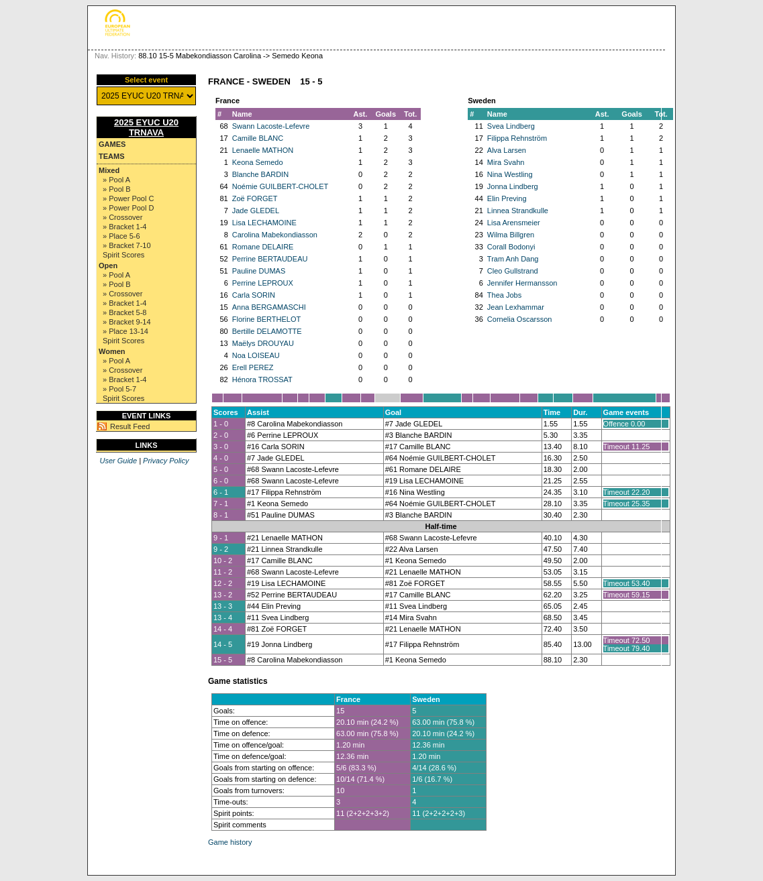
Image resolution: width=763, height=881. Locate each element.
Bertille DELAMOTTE (267, 331)
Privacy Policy (166, 461)
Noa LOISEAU (256, 355)
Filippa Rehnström (517, 138)
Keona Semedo (257, 162)
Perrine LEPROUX (262, 283)
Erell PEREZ (253, 367)
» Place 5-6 (121, 236)
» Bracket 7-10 (127, 245)
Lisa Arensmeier (513, 223)
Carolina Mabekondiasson (274, 235)
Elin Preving (507, 198)
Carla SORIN (253, 295)
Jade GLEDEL (255, 211)
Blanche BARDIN (260, 174)
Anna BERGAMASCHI (269, 307)
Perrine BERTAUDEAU (270, 259)
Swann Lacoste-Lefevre (271, 126)
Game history (230, 842)
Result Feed (130, 426)
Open (108, 265)
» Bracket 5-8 (124, 312)
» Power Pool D (128, 208)
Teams (112, 156)
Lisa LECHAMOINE (264, 223)
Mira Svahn (506, 162)
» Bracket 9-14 (127, 322)
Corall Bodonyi (511, 247)
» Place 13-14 (125, 331)
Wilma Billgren (510, 235)
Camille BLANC (257, 138)
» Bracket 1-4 (124, 227)
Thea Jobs (504, 295)
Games (112, 144)
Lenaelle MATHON (263, 150)
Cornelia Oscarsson (519, 319)
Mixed (109, 170)
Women (112, 351)
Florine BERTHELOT (266, 319)
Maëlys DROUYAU (263, 343)
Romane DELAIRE (263, 247)
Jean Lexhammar (515, 307)
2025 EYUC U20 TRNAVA (146, 127)
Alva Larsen (506, 150)
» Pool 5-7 (119, 389)
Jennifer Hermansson (522, 283)
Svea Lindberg (511, 126)
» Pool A (116, 180)
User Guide (118, 461)
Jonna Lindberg (512, 186)
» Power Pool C (128, 198)
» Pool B (117, 189)
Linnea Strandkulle (517, 211)
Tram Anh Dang (513, 259)
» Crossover (122, 217)
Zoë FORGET (255, 198)
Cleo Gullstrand (512, 271)
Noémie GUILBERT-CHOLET (280, 186)
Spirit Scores (123, 255)
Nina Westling (510, 174)
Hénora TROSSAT (262, 379)
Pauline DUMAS (258, 271)
